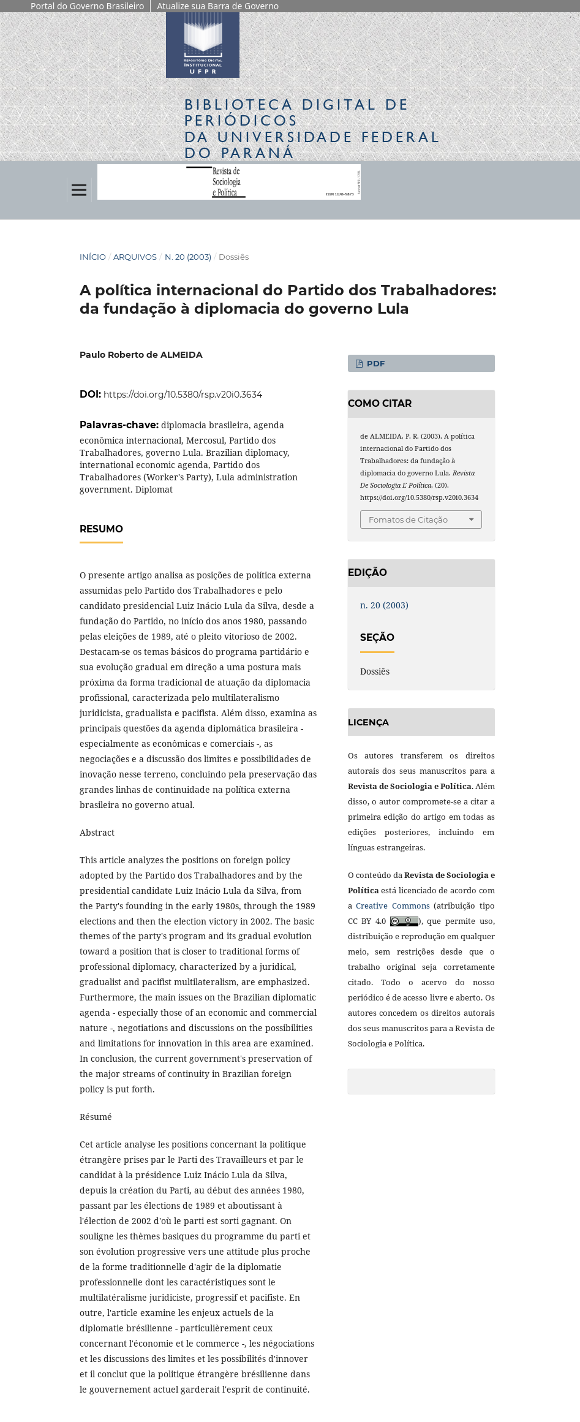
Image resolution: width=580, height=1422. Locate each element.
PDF (374, 363)
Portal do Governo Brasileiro (87, 6)
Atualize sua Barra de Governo (218, 6)
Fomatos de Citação (408, 519)
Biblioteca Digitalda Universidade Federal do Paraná (313, 128)
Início (93, 257)
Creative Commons (393, 905)
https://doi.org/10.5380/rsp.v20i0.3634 (183, 394)
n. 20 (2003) (188, 257)
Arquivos (135, 257)
